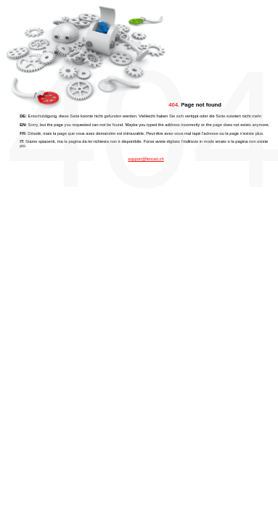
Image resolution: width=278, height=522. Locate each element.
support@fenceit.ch (146, 159)
